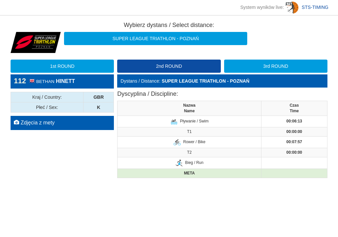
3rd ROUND (275, 66)
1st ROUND (62, 66)
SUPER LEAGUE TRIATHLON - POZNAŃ (156, 38)
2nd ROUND (169, 66)
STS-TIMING (306, 7)
